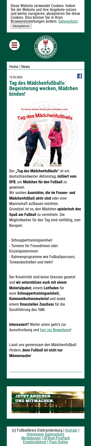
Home (13, 66)
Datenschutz (68, 21)
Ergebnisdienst (34, 442)
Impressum (35, 434)
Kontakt (71, 430)
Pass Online (58, 442)
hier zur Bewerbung (55, 330)
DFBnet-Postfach (57, 438)
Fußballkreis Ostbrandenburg (45, 47)
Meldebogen (31, 438)
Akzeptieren (21, 26)
